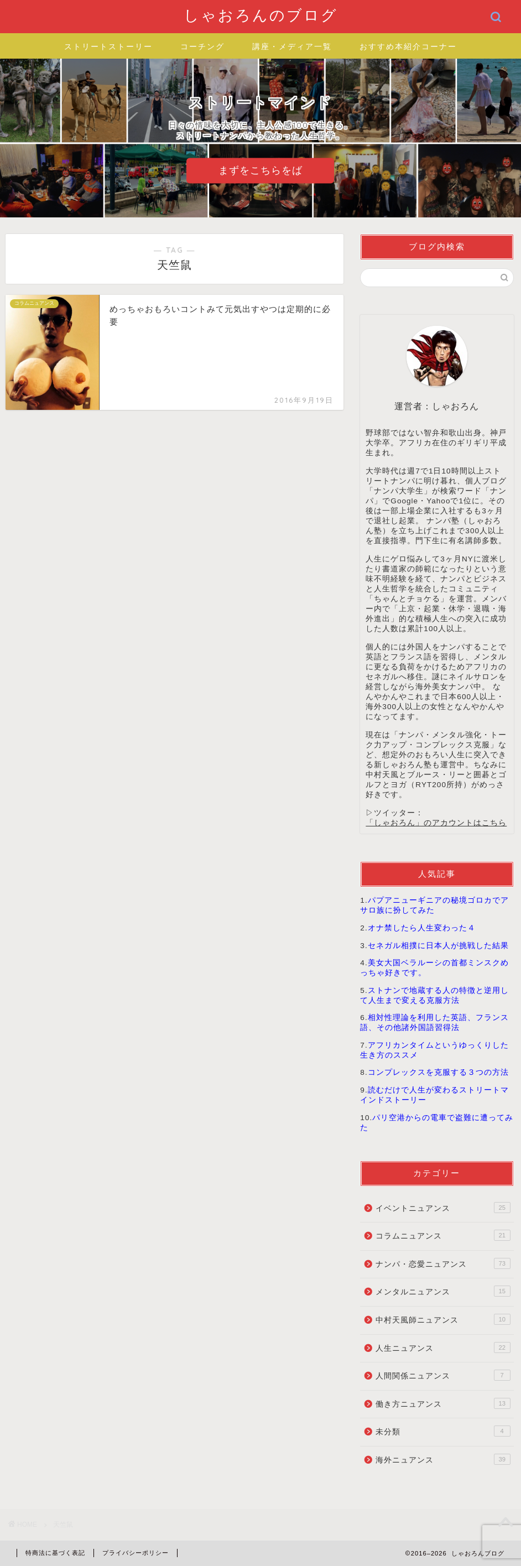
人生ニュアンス (443, 1347)
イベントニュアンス (443, 1207)
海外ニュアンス (443, 1459)
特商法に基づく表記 (55, 1552)
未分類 (443, 1431)
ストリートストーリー (108, 46)
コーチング (202, 46)
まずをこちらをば (260, 170)
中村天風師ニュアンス (443, 1319)
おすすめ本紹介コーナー (408, 46)
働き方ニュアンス (443, 1403)
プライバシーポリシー (135, 1552)
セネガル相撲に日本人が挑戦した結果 (438, 945)
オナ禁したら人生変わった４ (422, 928)
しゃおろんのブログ (261, 15)
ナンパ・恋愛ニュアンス (443, 1263)
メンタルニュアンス (443, 1291)
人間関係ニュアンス (443, 1375)
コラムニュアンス (443, 1235)
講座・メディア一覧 (292, 46)
